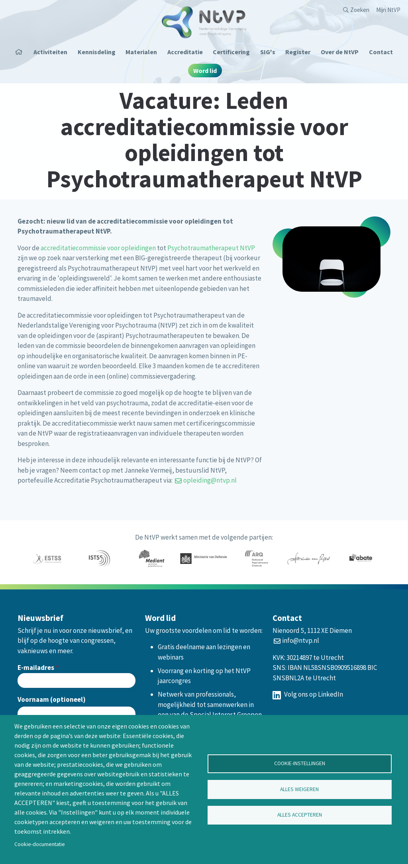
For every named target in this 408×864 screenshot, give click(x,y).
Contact (381, 52)
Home (21, 52)
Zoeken (359, 10)
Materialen (141, 52)
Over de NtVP (340, 52)
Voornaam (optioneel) (52, 699)
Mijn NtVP (388, 10)
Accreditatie (185, 52)
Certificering (231, 52)
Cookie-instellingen (299, 763)
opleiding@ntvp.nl (210, 480)
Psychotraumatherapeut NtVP (211, 247)
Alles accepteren (299, 815)
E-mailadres (36, 667)
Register (297, 52)
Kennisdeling (97, 52)
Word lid (205, 71)
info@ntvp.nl (300, 640)
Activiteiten (50, 52)
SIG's (267, 52)
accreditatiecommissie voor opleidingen (98, 247)
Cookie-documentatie (39, 844)
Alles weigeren (299, 789)
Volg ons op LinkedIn (308, 694)
